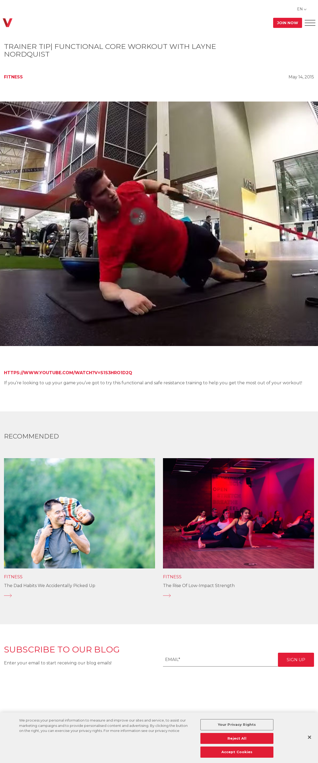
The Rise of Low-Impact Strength (199, 585)
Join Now (287, 22)
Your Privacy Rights (237, 724)
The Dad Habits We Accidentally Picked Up (49, 585)
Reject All (236, 738)
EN (300, 9)
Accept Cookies (237, 752)
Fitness (13, 76)
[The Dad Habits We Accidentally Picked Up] (79, 595)
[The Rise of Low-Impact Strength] (238, 595)
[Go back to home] (7, 23)
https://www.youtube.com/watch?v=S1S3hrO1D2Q (68, 372)
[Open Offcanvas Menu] (310, 23)
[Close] (309, 737)
